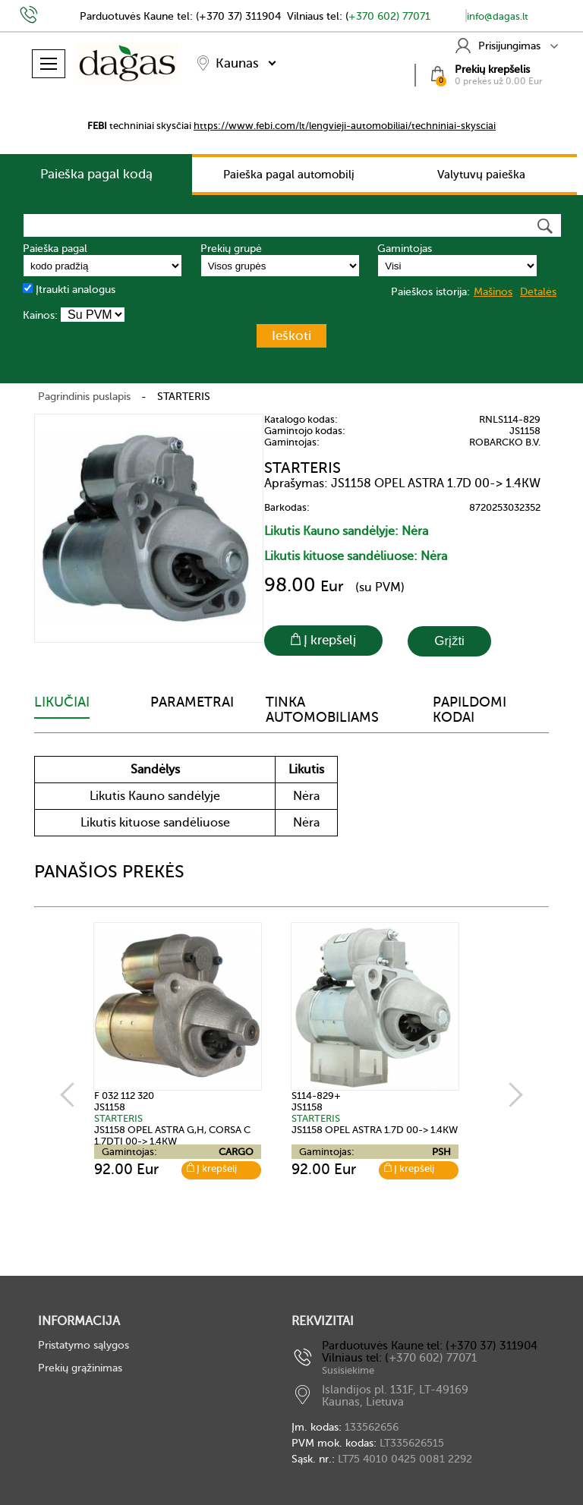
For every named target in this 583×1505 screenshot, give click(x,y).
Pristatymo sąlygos (83, 1345)
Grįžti (449, 641)
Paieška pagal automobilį (289, 174)
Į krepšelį (212, 1168)
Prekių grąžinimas (80, 1368)
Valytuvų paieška (481, 174)
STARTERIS (183, 396)
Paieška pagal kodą (96, 174)
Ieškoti (291, 336)
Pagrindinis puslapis (84, 396)
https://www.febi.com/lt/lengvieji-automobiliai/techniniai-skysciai (345, 125)
